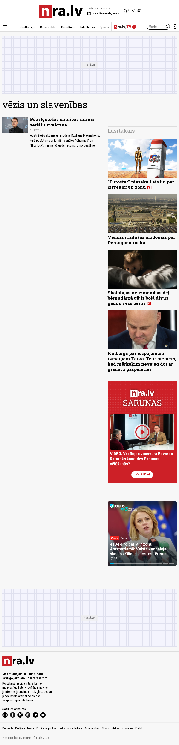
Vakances (127, 728)
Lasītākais (121, 130)
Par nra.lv (7, 728)
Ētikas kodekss (110, 728)
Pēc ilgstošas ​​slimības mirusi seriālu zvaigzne (62, 121)
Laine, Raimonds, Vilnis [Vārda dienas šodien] (103, 13)
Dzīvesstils (48, 27)
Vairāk (143, 474)
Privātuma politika (46, 728)
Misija (30, 728)
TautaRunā (68, 27)
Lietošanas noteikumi (71, 728)
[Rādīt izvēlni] (4, 26)
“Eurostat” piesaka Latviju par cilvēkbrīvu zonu (141, 184)
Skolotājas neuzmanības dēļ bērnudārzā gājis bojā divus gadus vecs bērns (138, 298)
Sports (104, 27)
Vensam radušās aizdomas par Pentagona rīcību (141, 239)
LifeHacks (87, 27)
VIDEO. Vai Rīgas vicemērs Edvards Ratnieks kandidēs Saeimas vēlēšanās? (141, 458)
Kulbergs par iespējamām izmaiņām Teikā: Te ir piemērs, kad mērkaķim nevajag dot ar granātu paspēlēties (142, 361)
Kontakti (139, 728)
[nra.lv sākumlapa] (61, 11)
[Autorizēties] (174, 26)
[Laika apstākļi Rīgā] (132, 11)
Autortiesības (92, 728)
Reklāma (20, 728)
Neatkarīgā (27, 27)
